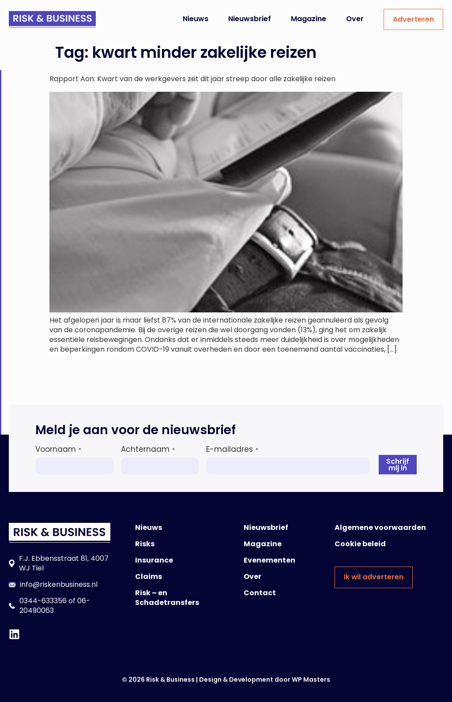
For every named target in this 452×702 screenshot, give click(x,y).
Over (355, 19)
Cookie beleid (360, 544)
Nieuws (195, 19)
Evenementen (269, 560)
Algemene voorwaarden (380, 527)
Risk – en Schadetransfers (167, 598)
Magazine (308, 19)
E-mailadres (232, 449)
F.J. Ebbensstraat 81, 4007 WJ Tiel (64, 563)
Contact (260, 593)
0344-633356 (43, 601)
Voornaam (58, 449)
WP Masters (311, 679)
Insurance (154, 560)
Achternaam (148, 449)
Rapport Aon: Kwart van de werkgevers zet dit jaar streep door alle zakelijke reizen (192, 79)
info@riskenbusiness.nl (59, 584)
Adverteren (413, 19)
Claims (148, 576)
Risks (144, 544)
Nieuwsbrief (249, 19)
